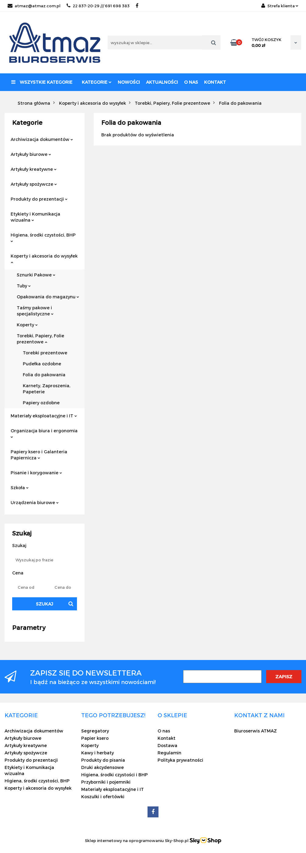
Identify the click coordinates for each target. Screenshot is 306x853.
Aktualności (162, 82)
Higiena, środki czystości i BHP (114, 774)
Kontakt (215, 82)
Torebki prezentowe (45, 352)
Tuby (24, 285)
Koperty (27, 324)
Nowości (129, 82)
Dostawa (167, 745)
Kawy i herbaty (97, 752)
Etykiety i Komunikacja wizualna (35, 217)
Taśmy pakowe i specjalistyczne (35, 310)
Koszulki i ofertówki (102, 796)
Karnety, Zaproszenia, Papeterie (46, 388)
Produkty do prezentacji (39, 199)
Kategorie (97, 82)
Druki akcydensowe (102, 767)
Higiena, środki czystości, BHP (43, 237)
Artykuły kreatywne (34, 169)
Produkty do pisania (103, 760)
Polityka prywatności (180, 760)
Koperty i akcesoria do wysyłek (44, 258)
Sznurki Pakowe (36, 274)
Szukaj (44, 603)
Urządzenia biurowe (35, 502)
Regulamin (169, 752)
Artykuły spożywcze (34, 184)
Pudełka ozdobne (42, 363)
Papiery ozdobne (41, 402)
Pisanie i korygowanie (36, 472)
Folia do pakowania (44, 374)
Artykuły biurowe (31, 154)
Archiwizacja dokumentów (42, 139)
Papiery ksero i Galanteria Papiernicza (39, 454)
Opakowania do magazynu (48, 296)
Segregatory (95, 730)
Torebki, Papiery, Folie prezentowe (40, 338)
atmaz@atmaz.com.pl (34, 5)
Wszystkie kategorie (41, 82)
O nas (191, 82)
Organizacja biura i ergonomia (44, 433)
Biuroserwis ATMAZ (255, 730)
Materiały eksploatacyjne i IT (44, 415)
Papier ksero (95, 738)
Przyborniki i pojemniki (105, 782)
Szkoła (20, 487)
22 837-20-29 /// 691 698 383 (98, 5)
